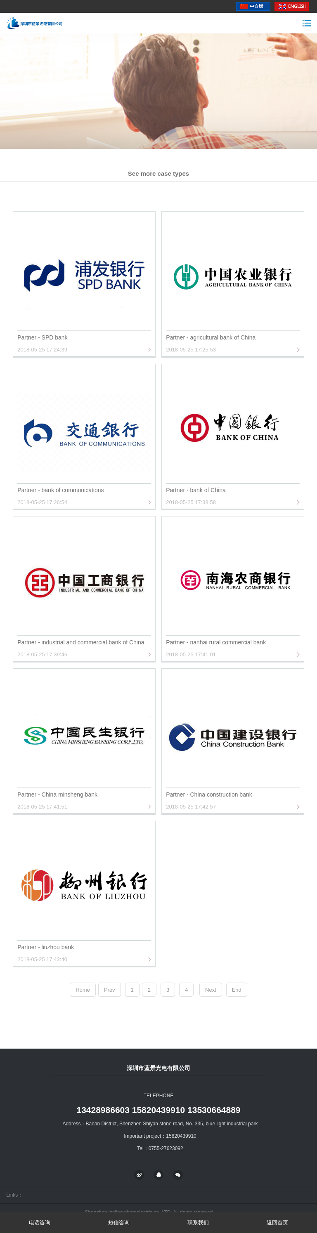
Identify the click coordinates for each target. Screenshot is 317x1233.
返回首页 (277, 1222)
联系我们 (198, 1222)
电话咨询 (39, 1222)
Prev (109, 990)
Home (83, 990)
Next (210, 990)
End (236, 990)
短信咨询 (119, 1222)
